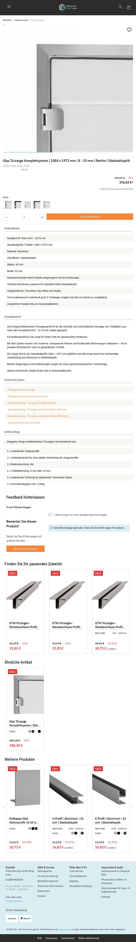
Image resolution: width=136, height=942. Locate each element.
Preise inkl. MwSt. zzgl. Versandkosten (116, 188)
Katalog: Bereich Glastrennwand (24, 422)
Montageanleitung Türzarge (21, 389)
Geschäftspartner (78, 876)
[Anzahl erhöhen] (42, 216)
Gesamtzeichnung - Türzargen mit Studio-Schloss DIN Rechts (38, 416)
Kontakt (41, 896)
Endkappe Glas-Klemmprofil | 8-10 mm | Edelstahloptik (24, 821)
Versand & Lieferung (48, 876)
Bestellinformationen (48, 881)
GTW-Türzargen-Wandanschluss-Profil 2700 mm (109, 625)
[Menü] (9, 7)
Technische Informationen (50, 886)
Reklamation (44, 891)
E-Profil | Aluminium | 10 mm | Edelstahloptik (110, 820)
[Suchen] (120, 7)
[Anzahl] (24, 216)
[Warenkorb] (129, 7)
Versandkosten (65, 929)
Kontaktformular (14, 900)
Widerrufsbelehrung (89, 938)
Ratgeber (74, 881)
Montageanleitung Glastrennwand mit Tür (28, 396)
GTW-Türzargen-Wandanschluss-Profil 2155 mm (23, 625)
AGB (39, 938)
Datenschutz (68, 938)
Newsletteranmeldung (80, 886)
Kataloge (105, 896)
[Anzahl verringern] (6, 216)
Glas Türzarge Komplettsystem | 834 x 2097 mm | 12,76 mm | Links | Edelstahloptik (24, 723)
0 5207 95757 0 (14, 879)
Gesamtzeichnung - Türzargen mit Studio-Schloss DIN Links (37, 409)
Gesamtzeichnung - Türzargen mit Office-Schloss (32, 402)
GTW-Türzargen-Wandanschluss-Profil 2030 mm (66, 625)
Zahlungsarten (45, 871)
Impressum (51, 938)
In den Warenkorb (90, 216)
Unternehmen (76, 871)
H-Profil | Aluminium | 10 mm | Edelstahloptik (67, 820)
